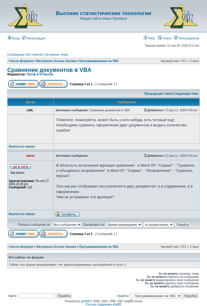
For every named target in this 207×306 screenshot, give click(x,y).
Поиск (164, 38)
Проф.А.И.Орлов (40, 74)
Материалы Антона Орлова (56, 61)
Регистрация (33, 38)
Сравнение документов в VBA (49, 70)
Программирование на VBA (99, 61)
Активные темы (56, 54)
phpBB (85, 301)
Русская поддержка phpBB (103, 304)
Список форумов (21, 61)
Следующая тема (185, 93)
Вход (13, 38)
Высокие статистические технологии (103, 13)
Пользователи (186, 38)
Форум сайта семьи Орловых (103, 19)
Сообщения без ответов (25, 54)
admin (30, 155)
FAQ (149, 38)
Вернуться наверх (22, 146)
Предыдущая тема (157, 93)
